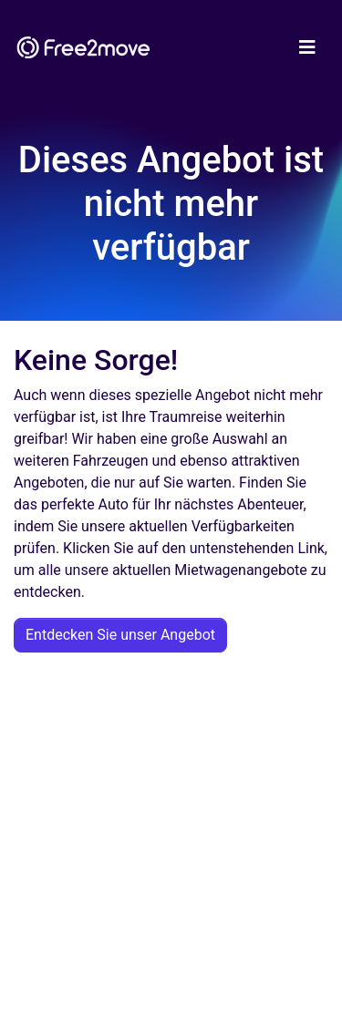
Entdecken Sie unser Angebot (120, 634)
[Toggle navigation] (307, 47)
